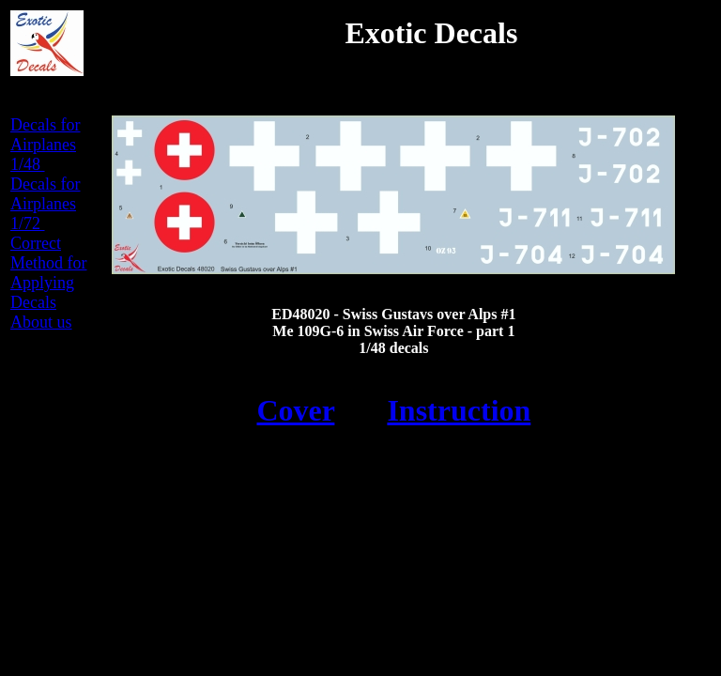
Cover (295, 410)
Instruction (458, 410)
